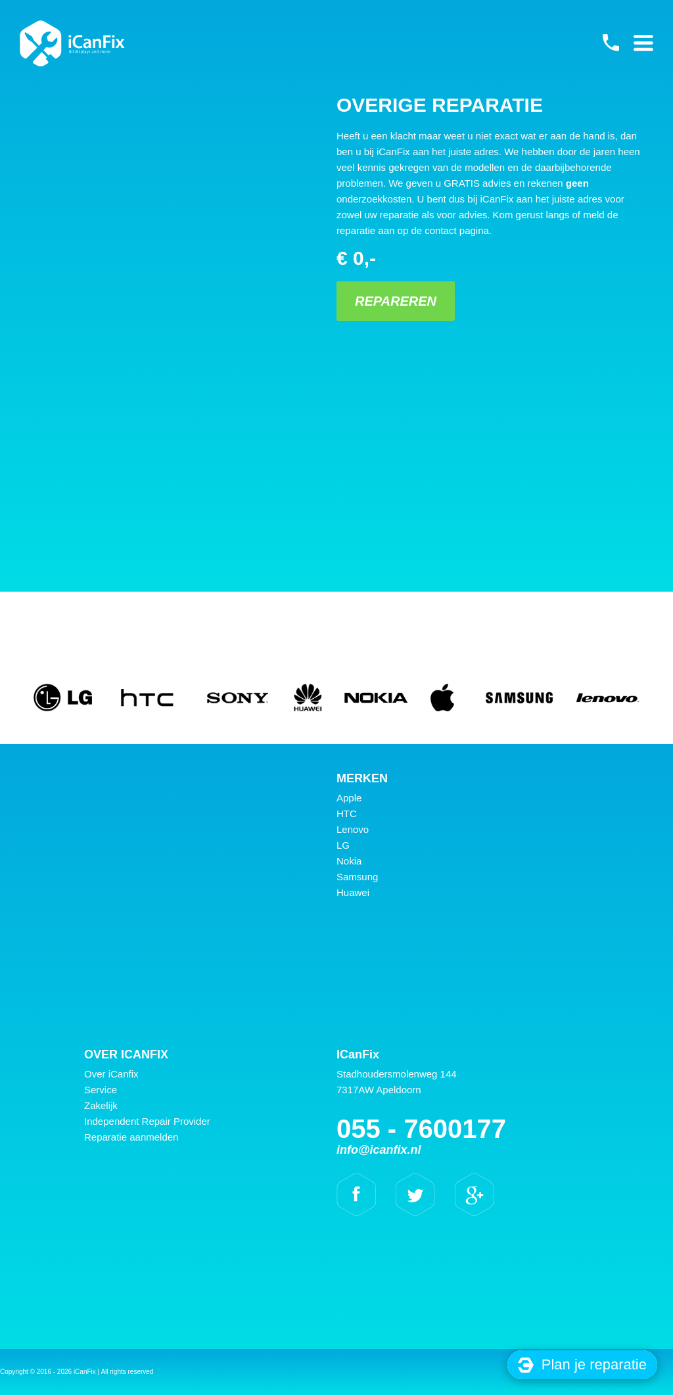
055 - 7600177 (610, 42)
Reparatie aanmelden (131, 1137)
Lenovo (352, 829)
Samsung (357, 876)
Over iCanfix (111, 1073)
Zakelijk (101, 1105)
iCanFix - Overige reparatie (72, 43)
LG (343, 845)
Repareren (395, 301)
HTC (346, 813)
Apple (348, 797)
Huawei (352, 892)
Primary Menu (643, 42)
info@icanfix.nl (378, 1149)
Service (100, 1089)
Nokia (348, 860)
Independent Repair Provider (147, 1121)
